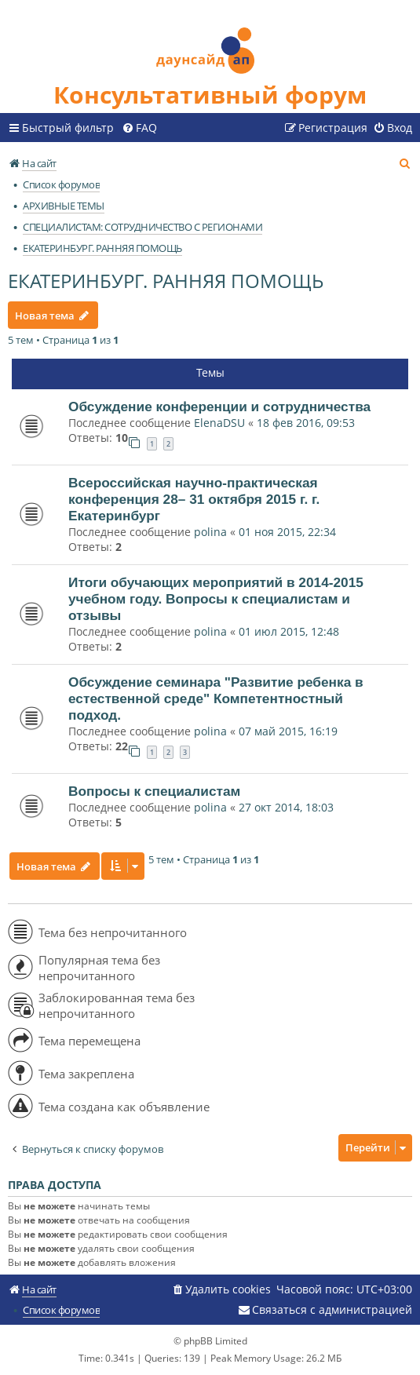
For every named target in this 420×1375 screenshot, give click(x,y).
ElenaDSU (219, 422)
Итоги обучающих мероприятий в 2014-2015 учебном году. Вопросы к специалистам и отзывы (215, 598)
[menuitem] (139, 128)
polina (210, 531)
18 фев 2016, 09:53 (306, 422)
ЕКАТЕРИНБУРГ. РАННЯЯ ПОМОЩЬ (165, 281)
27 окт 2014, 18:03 (286, 807)
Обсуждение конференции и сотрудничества (219, 406)
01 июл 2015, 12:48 (289, 631)
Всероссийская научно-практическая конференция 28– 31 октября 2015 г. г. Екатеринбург (194, 499)
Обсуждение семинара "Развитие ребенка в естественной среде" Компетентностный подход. (215, 698)
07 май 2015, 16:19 (288, 731)
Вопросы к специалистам (154, 791)
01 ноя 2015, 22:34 (287, 531)
